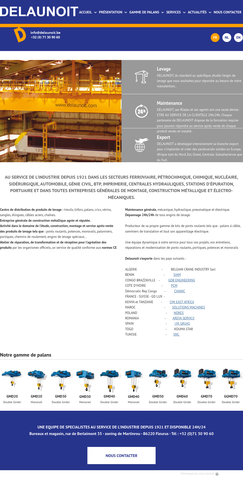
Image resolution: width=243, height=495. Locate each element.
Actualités (200, 12)
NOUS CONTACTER (121, 455)
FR (215, 37)
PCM (174, 285)
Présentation (113, 12)
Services (176, 12)
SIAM (177, 275)
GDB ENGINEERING (181, 280)
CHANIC (179, 291)
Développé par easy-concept (200, 473)
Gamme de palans (146, 12)
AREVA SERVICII (184, 318)
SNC (176, 334)
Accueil (88, 12)
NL (227, 37)
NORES (179, 313)
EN (238, 37)
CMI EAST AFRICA (182, 302)
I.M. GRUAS (182, 323)
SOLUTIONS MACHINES (188, 307)
